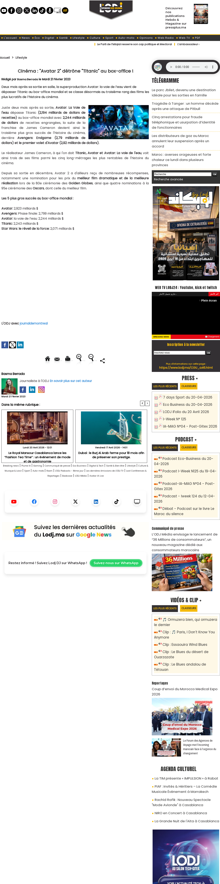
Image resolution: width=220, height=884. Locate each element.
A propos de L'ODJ (28, 860)
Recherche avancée (166, 153)
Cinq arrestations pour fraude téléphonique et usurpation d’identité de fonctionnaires (184, 114)
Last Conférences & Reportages (123, 489)
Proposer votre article (82, 860)
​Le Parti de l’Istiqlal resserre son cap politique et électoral (137, 44)
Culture (94, 38)
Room (130, 484)
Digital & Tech (135, 479)
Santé (62, 38)
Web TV (183, 38)
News (24, 38)
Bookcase (54, 494)
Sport (108, 38)
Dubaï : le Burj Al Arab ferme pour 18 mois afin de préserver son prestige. (111, 468)
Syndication (120, 878)
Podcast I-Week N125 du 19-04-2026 (189, 450)
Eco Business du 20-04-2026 (184, 386)
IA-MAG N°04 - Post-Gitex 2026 (186, 406)
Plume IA (36, 479)
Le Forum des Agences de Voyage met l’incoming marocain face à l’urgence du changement (199, 693)
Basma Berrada (28, 79)
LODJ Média (73, 494)
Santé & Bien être (18, 484)
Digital (48, 38)
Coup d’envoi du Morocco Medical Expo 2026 (183, 641)
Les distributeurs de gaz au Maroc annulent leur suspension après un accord (185, 126)
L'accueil (9, 38)
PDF (196, 38)
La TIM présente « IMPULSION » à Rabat (181, 724)
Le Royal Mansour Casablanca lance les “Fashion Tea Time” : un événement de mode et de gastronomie (37, 468)
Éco (36, 38)
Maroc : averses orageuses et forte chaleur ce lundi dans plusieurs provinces (184, 137)
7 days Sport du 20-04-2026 (184, 379)
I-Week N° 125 (173, 399)
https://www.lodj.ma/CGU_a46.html (186, 349)
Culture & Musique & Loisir (71, 484)
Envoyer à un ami (39, 360)
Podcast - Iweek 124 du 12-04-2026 (188, 468)
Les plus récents (167, 368)
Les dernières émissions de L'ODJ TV (67, 489)
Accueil (6, 57)
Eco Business (111, 479)
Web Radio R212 (192, 861)
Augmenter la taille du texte (124, 360)
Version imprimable (77, 360)
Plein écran (210, 282)
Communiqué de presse (80, 479)
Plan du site (100, 878)
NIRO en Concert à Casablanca (176, 754)
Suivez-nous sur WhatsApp (116, 582)
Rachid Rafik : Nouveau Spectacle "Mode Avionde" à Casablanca (181, 744)
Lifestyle (77, 38)
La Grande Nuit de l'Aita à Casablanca (181, 761)
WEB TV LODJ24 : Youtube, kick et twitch (186, 264)
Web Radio (164, 38)
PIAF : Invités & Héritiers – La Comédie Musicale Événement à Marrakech (186, 733)
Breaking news (15, 479)
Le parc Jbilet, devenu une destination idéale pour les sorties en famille (183, 91)
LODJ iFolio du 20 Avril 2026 (182, 392)
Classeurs (195, 368)
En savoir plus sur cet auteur (72, 394)
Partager (101, 374)
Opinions (145, 38)
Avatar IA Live (96, 494)
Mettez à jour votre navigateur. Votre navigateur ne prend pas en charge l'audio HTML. (192, 67)
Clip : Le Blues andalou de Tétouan (188, 622)
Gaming (52, 479)
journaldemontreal (34, 323)
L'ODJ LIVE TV (137, 860)
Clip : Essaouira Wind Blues (181, 604)
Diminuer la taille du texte (65, 374)
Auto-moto (125, 38)
